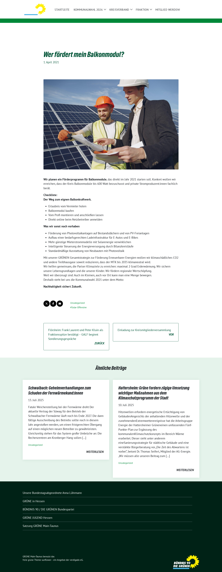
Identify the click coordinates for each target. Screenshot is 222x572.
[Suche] (189, 3)
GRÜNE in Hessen (34, 496)
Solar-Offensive (79, 302)
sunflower (46, 555)
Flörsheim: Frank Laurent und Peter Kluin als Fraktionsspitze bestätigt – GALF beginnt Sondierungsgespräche (76, 332)
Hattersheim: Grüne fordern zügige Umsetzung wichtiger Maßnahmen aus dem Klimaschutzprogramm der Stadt (153, 388)
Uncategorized (77, 298)
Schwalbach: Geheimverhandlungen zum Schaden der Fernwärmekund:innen (59, 385)
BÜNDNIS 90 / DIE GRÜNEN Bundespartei (48, 504)
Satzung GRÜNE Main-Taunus (40, 521)
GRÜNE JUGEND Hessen (37, 513)
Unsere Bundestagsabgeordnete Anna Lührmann (52, 488)
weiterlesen (95, 447)
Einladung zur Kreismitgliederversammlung (146, 327)
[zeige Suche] (194, 3)
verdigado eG (76, 555)
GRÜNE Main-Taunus (64, 14)
